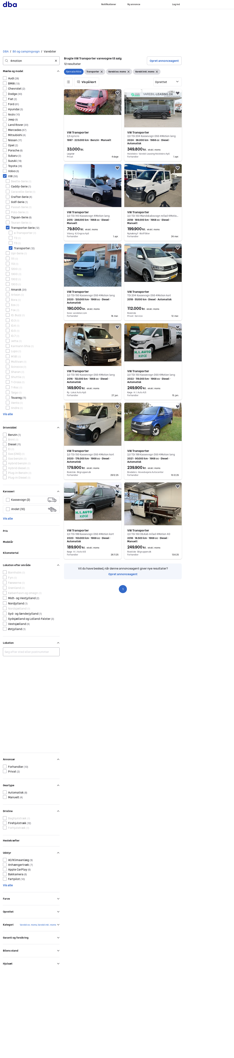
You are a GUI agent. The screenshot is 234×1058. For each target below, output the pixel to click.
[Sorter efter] (167, 82)
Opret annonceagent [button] (164, 61)
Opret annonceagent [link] (122, 574)
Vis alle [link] (8, 414)
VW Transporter (78, 132)
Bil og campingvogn (26, 51)
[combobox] (31, 60)
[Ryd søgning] (56, 60)
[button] (68, 82)
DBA (6, 51)
